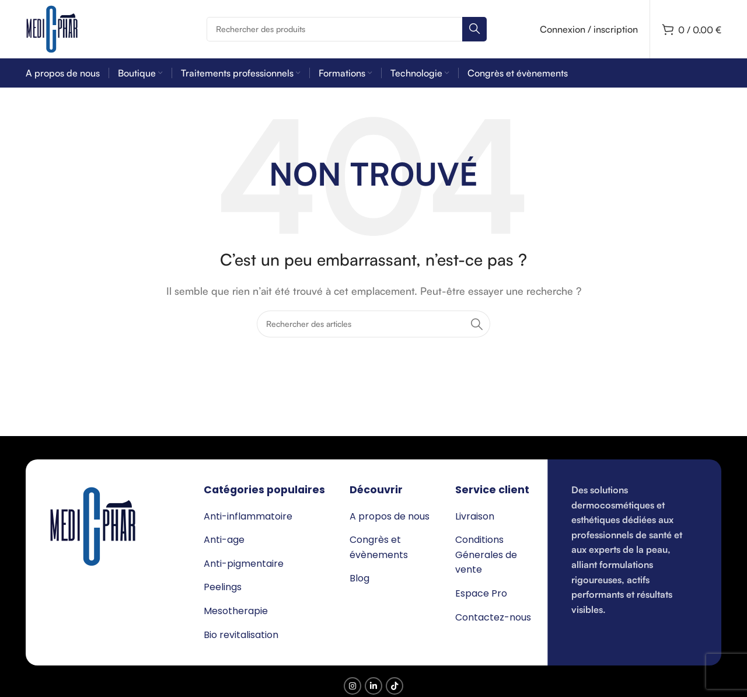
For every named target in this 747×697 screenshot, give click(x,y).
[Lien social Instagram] (352, 686)
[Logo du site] (52, 28)
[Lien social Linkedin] (373, 686)
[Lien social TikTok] (394, 686)
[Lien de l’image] (93, 525)
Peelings (223, 587)
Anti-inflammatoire (248, 516)
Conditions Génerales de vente (486, 554)
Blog (359, 578)
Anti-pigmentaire (244, 563)
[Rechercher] (347, 29)
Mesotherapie (236, 611)
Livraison (474, 516)
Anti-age (224, 539)
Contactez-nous (493, 617)
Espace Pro (481, 593)
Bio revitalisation (241, 635)
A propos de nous (390, 516)
